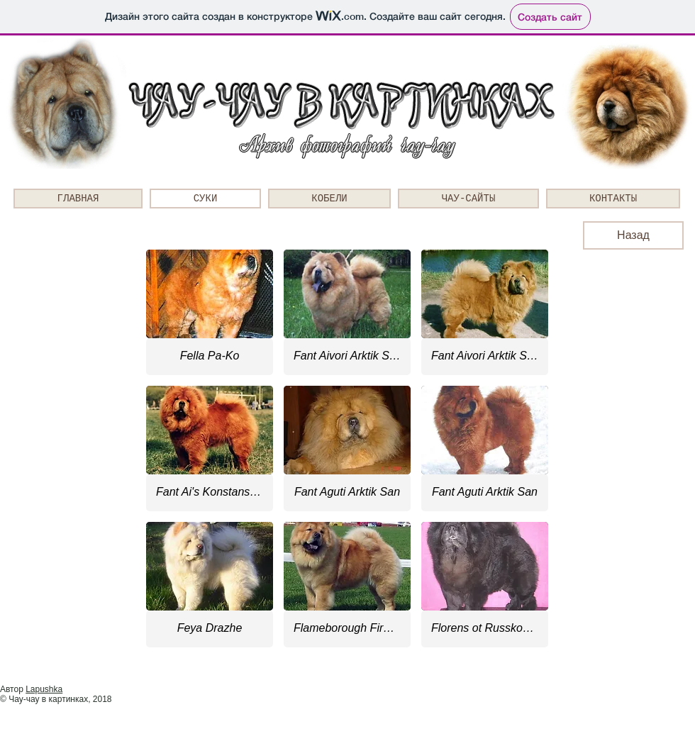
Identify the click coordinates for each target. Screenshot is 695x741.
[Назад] (633, 235)
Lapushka (44, 689)
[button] (209, 312)
